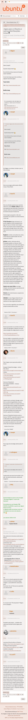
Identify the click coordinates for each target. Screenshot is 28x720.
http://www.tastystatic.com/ (13, 85)
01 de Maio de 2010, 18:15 (13, 200)
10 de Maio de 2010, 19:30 (13, 439)
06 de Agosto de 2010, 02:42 (13, 573)
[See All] (4, 22)
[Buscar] (18, 16)
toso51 (12, 193)
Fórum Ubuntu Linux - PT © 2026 (14, 706)
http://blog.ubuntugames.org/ (11, 647)
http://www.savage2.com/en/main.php (13, 370)
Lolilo (12, 591)
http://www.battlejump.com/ (13, 93)
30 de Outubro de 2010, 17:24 (13, 638)
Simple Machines (18, 717)
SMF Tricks (20, 711)
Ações (23, 47)
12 (6, 44)
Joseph (12, 112)
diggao (12, 51)
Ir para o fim (5, 40)
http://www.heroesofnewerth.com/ (12, 387)
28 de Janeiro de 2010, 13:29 (9, 60)
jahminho (13, 631)
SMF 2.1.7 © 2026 (9, 717)
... (3, 44)
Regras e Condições (11, 708)
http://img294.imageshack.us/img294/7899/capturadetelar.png (13, 540)
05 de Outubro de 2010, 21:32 (13, 618)
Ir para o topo (6, 692)
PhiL (11, 484)
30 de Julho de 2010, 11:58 (8, 531)
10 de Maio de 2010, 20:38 (13, 459)
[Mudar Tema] (9, 1)
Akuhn (12, 351)
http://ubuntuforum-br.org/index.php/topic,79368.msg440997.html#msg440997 (14, 561)
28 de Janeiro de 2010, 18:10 (13, 180)
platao (12, 521)
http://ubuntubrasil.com (9, 108)
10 (22, 43)
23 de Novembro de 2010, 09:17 (14, 661)
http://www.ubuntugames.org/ (15, 644)
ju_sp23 (12, 654)
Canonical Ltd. (16, 715)
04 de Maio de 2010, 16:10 (13, 322)
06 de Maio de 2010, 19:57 (13, 357)
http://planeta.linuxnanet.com (11, 107)
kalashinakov (14, 566)
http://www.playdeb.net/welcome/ (12, 650)
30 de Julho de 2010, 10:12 (13, 491)
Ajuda (5, 708)
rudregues (13, 452)
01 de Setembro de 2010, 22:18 (14, 598)
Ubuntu (10, 715)
